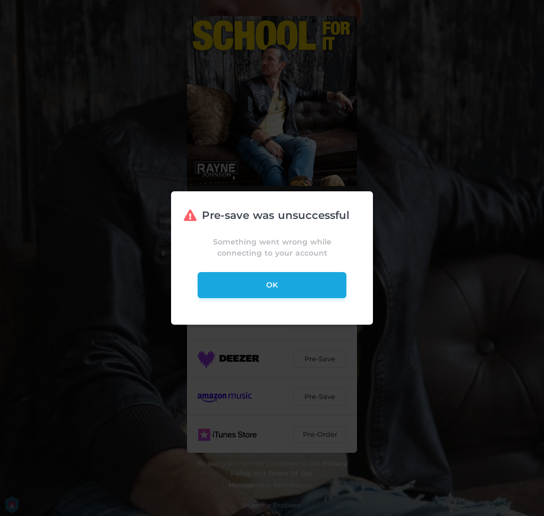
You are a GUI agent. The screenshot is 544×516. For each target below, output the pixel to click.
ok (272, 285)
